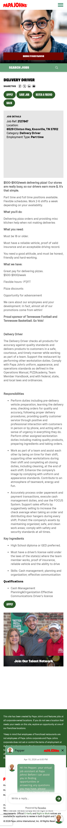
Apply (9, 94)
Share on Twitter (24, 86)
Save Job (24, 94)
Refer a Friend (44, 94)
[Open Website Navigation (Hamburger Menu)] (59, 9)
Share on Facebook (20, 86)
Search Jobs (19, 67)
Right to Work (43, 813)
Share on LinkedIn (29, 86)
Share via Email (34, 86)
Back (9, 103)
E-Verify (28, 813)
